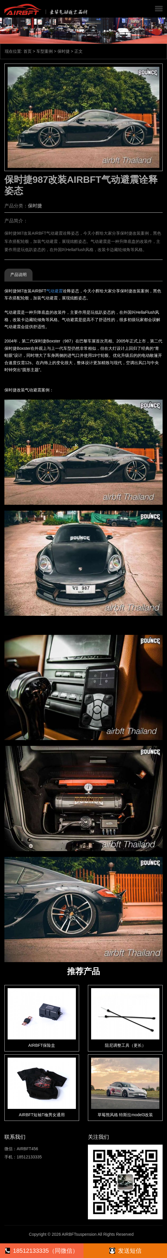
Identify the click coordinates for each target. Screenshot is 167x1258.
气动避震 (54, 291)
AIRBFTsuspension (79, 1234)
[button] (159, 9)
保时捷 (63, 51)
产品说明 (18, 274)
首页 (27, 51)
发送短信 (125, 1250)
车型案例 (44, 51)
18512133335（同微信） (41, 1250)
